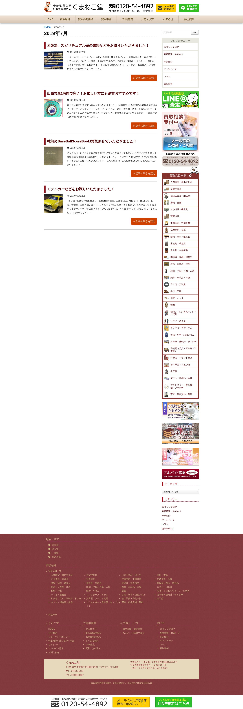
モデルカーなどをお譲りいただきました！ (80, 189)
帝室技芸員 (175, 189)
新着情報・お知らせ (173, 54)
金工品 (173, 371)
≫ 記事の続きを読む (144, 77)
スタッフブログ (171, 47)
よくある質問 (92, 640)
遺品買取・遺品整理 (132, 629)
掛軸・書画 (175, 202)
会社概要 (52, 633)
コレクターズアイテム (181, 328)
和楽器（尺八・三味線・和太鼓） (183, 349)
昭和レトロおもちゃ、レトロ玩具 (183, 313)
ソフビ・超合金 (178, 321)
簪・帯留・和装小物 (180, 364)
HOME (47, 27)
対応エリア (91, 629)
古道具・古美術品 (179, 250)
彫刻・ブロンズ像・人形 (182, 271)
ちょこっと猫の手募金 (133, 633)
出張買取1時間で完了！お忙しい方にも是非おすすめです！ (93, 93)
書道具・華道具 (178, 243)
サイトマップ (54, 644)
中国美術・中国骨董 (180, 223)
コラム (167, 76)
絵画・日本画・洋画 (180, 264)
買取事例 (168, 84)
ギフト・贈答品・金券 (181, 378)
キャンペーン (170, 69)
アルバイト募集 (56, 648)
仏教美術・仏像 (178, 230)
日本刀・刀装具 (178, 284)
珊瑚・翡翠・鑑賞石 (180, 236)
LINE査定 (90, 644)
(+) (171, 528)
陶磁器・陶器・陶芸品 (181, 257)
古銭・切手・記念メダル (182, 335)
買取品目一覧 (180, 175)
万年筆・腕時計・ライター (183, 341)
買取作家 (52, 614)
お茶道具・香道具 (179, 209)
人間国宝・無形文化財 (181, 182)
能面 (172, 305)
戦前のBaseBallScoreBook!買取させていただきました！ (92, 141)
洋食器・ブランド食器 (181, 358)
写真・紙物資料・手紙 (181, 394)
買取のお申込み (93, 648)
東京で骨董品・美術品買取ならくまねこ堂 (117, 683)
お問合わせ (53, 652)
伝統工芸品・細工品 (180, 196)
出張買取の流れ (93, 633)
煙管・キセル (176, 298)
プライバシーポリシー (59, 637)
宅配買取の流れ (93, 637)
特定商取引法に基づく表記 (61, 640)
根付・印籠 (175, 291)
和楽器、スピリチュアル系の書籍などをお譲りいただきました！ (98, 45)
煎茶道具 (174, 216)
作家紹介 (168, 61)
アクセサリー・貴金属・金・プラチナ (182, 386)
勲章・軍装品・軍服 (180, 277)
